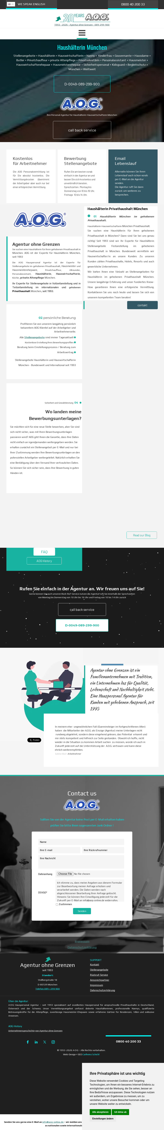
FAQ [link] (44, 551)
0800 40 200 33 (133, 4)
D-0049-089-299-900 (82, 84)
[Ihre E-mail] (59, 850)
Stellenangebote (34, 337)
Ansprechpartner (99, 980)
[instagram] (53, 1042)
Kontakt (94, 964)
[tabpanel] (82, 24)
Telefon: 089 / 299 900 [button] (47, 988)
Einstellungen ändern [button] (103, 1118)
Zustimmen (65, 904)
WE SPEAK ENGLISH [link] (31, 4)
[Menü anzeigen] (82, 33)
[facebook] (28, 1042)
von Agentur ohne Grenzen (48, 1030)
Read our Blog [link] (141, 535)
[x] (44, 1042)
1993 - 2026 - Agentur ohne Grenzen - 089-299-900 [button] (82, 24)
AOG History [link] (44, 561)
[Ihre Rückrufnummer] (103, 850)
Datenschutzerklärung (82, 947)
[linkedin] (36, 1042)
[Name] (81, 842)
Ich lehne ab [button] (120, 1112)
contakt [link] (142, 305)
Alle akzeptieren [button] (100, 1112)
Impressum (82, 941)
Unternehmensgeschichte (21, 1030)
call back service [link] (82, 130)
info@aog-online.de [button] (53, 1122)
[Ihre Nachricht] (81, 862)
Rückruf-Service (99, 974)
